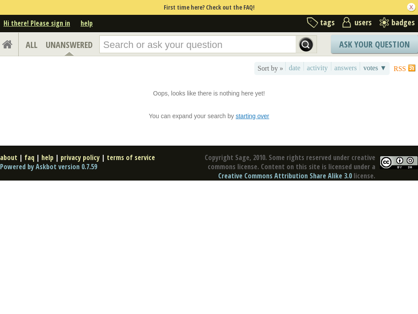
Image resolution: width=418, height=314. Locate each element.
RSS (400, 68)
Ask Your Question (374, 44)
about (8, 157)
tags (327, 22)
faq (29, 157)
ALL (31, 45)
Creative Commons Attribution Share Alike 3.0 (285, 176)
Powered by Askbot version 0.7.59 (48, 166)
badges (403, 22)
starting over (252, 116)
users (363, 22)
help (87, 23)
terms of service (131, 157)
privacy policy (80, 157)
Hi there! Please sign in (36, 23)
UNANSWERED (69, 45)
